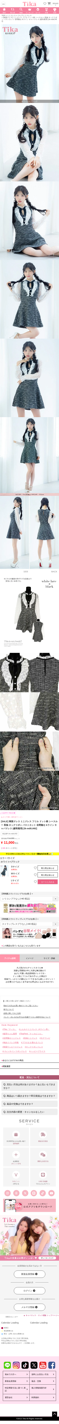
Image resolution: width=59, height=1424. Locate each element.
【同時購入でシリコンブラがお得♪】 (17, 894)
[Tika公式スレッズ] (16, 1193)
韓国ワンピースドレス (13, 1047)
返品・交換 (36, 1381)
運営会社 (8, 1397)
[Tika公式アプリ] (29, 1205)
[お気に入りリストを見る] (45, 4)
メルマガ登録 (29, 1307)
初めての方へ (10, 1374)
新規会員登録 (29, 1274)
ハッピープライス (37, 1051)
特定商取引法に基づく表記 (15, 1389)
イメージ (29, 958)
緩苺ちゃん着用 (10, 1034)
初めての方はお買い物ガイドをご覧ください (20, 1006)
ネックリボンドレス (34, 1047)
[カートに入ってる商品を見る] (49, 4)
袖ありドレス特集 (11, 1042)
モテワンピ (45, 1038)
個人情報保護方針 (39, 1388)
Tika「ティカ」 (10, 1029)
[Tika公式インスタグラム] (7, 1193)
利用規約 (35, 1397)
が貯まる (16, 1178)
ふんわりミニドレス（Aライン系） (35, 1029)
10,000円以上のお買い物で (16, 1138)
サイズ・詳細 (49, 958)
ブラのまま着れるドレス (32, 1042)
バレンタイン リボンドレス (15, 1051)
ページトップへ (54, 1414)
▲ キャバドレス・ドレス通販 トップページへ (41, 1315)
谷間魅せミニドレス (12, 1038)
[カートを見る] (49, 3)
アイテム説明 (10, 958)
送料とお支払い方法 (39, 1374)
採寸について (8, 1009)
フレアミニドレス (25, 15)
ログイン (29, 1290)
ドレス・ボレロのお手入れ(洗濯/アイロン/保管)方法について (27, 1017)
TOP (3, 15)
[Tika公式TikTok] (42, 1193)
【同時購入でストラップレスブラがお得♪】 (20, 919)
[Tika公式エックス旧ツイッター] (25, 1193)
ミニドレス (11, 15)
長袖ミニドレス (30, 1038)
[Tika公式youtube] (51, 1193)
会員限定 (16, 1158)
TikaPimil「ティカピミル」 (31, 1034)
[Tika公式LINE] (33, 1193)
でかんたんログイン (43, 1178)
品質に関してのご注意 (12, 1013)
